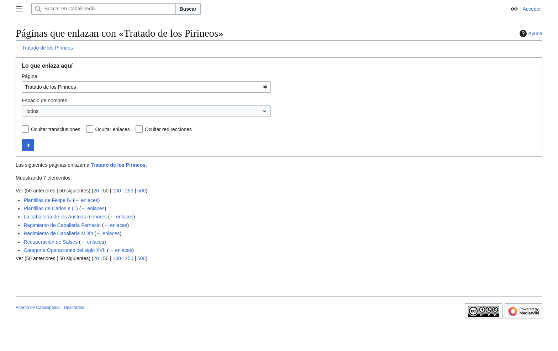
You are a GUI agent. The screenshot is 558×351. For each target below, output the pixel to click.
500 (141, 190)
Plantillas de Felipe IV (47, 200)
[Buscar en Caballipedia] (103, 9)
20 (96, 190)
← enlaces (86, 200)
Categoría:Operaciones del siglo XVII (64, 250)
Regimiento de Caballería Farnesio (61, 225)
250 (129, 190)
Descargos (74, 307)
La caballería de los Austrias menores (64, 217)
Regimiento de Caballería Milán (58, 233)
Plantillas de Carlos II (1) (50, 208)
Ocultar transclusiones (55, 129)
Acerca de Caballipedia (37, 307)
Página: (30, 76)
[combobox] (146, 87)
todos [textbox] (32, 111)
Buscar (188, 9)
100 (116, 190)
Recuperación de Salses (50, 242)
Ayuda (530, 33)
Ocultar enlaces (112, 129)
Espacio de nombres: (45, 100)
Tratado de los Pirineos (47, 48)
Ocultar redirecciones (168, 129)
